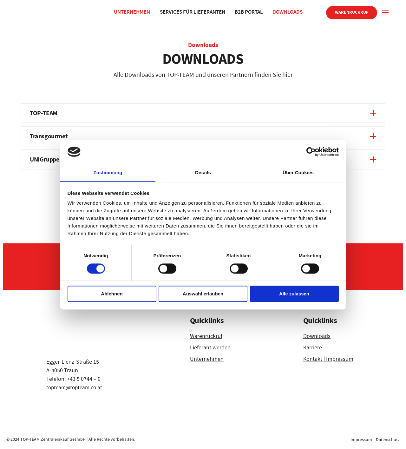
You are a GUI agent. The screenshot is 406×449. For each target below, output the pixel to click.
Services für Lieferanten (193, 11)
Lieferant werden (210, 347)
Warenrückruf (351, 12)
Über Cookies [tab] (298, 172)
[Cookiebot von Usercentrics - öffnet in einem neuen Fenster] (311, 151)
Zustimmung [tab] (108, 172)
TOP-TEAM (43, 113)
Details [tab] (203, 172)
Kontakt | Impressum (328, 359)
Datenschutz (388, 439)
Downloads (289, 11)
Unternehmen (133, 11)
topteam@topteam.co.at (75, 387)
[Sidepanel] (385, 12)
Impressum (360, 439)
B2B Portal (250, 11)
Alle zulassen (294, 294)
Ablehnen (111, 294)
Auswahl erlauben (203, 294)
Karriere (312, 347)
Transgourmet (49, 136)
